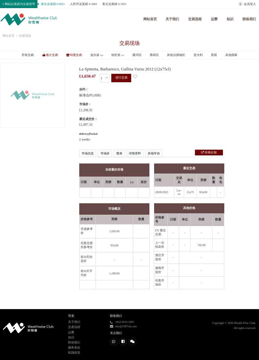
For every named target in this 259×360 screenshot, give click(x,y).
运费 (214, 19)
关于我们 (172, 19)
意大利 (198, 55)
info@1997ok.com (126, 326)
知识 (230, 19)
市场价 (105, 153)
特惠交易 (76, 55)
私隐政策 (74, 352)
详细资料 (135, 153)
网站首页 (150, 19)
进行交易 (121, 77)
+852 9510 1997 (124, 322)
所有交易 (28, 55)
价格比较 (210, 152)
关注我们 (116, 333)
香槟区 (154, 55)
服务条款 (74, 347)
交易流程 (195, 19)
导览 (71, 316)
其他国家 (231, 55)
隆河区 (137, 55)
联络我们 (249, 19)
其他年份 (154, 153)
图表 (119, 153)
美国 (214, 55)
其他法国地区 (176, 55)
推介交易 (52, 55)
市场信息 (88, 153)
